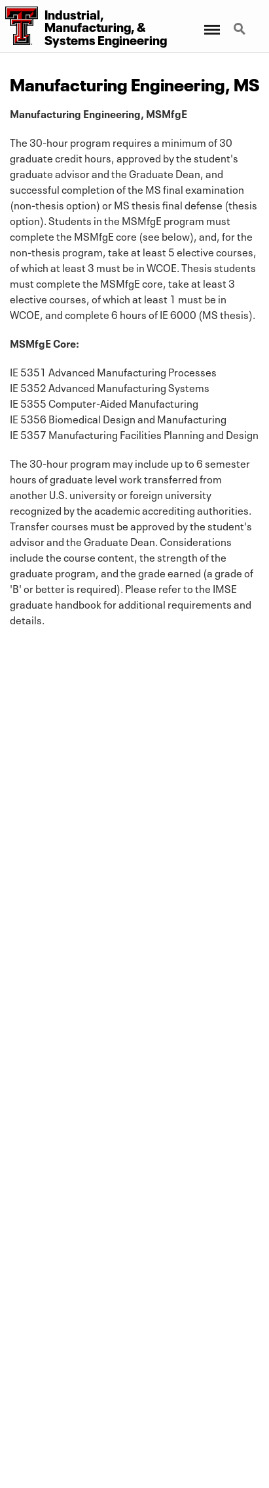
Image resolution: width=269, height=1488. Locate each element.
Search (240, 30)
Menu (211, 23)
